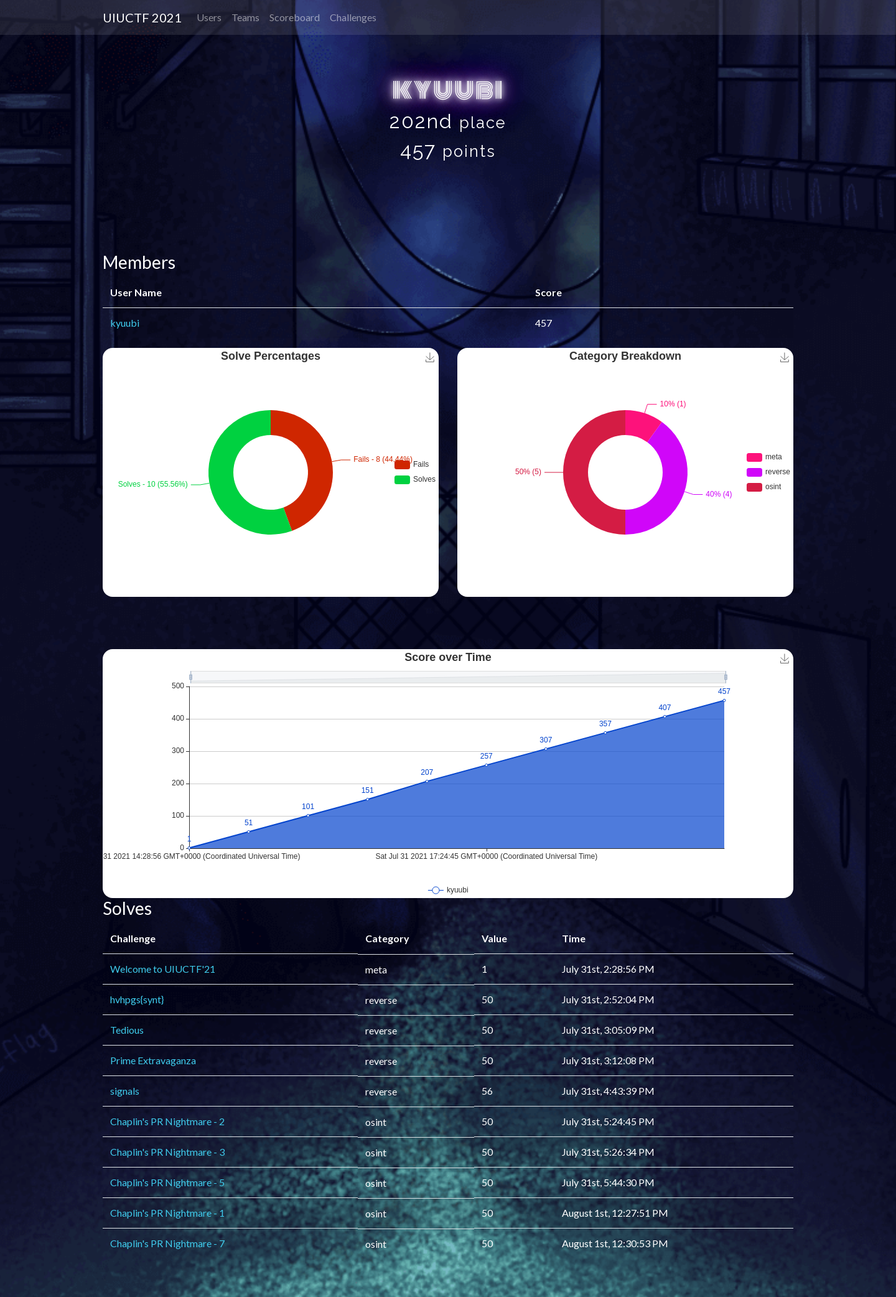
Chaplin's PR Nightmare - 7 (167, 1243)
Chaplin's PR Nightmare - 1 (167, 1213)
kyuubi (124, 323)
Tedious (127, 1030)
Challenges (353, 17)
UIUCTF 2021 (142, 17)
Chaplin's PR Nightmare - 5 (167, 1182)
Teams (245, 17)
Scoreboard (294, 17)
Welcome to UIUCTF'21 (162, 969)
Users (209, 17)
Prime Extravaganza (153, 1060)
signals (124, 1091)
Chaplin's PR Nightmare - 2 (167, 1121)
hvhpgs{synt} (137, 999)
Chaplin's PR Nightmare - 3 (167, 1152)
